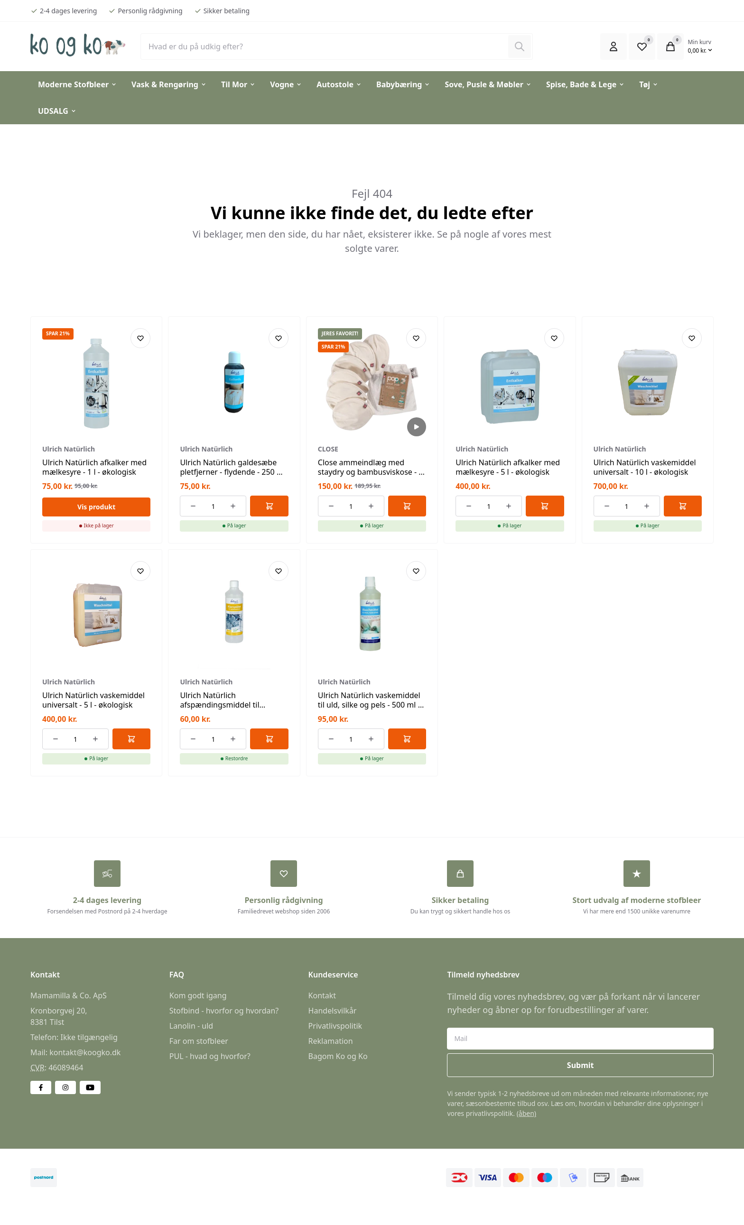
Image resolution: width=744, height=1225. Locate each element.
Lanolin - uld (191, 1026)
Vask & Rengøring (169, 84)
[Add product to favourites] (140, 338)
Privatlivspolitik (335, 1026)
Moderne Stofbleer (77, 84)
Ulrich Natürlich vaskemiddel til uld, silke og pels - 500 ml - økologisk (369, 704)
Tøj (649, 84)
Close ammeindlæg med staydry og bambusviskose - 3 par (370, 472)
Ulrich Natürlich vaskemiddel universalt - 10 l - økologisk (645, 467)
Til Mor (238, 84)
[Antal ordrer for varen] (213, 506)
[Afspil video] (416, 426)
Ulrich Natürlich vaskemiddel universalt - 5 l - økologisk (93, 700)
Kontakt (322, 995)
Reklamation (330, 1041)
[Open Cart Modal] (670, 46)
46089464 (65, 1067)
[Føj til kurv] (269, 506)
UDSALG (57, 111)
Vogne (286, 84)
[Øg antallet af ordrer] (233, 506)
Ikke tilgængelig (88, 1037)
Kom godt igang (198, 995)
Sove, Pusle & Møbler (488, 84)
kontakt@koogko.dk (85, 1052)
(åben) (526, 1113)
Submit (580, 1065)
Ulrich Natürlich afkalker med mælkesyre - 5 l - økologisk (508, 467)
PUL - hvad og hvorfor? (210, 1056)
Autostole (339, 84)
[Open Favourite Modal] (642, 46)
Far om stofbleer (198, 1041)
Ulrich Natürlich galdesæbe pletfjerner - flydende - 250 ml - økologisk (233, 472)
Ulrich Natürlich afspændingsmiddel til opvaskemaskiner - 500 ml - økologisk (228, 709)
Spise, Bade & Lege (585, 84)
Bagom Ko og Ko (338, 1056)
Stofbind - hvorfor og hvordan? (224, 1010)
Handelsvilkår (332, 1010)
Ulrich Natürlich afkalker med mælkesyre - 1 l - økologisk (94, 467)
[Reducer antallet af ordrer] (193, 506)
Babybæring (403, 84)
